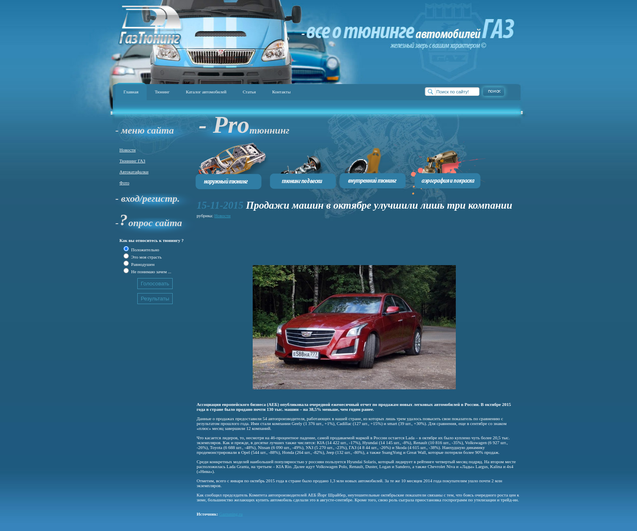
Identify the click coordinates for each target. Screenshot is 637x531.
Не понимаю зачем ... (150, 271)
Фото (124, 182)
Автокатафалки (133, 171)
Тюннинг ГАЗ (132, 160)
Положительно (144, 249)
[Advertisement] (344, 238)
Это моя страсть (146, 257)
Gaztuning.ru (231, 514)
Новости (127, 149)
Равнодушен (142, 264)
